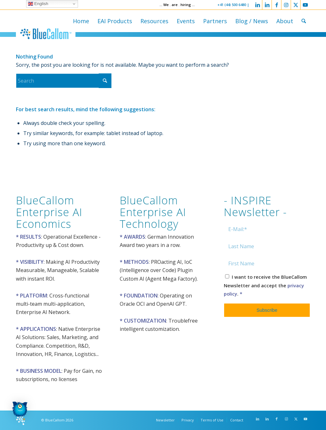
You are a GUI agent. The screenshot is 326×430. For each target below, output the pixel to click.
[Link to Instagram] (286, 5)
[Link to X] (295, 5)
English (38, 3)
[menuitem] (81, 21)
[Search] (303, 21)
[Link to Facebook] (276, 5)
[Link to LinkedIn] (257, 5)
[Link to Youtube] (305, 5)
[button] (20, 410)
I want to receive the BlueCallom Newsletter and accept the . (265, 285)
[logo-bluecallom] (45, 34)
